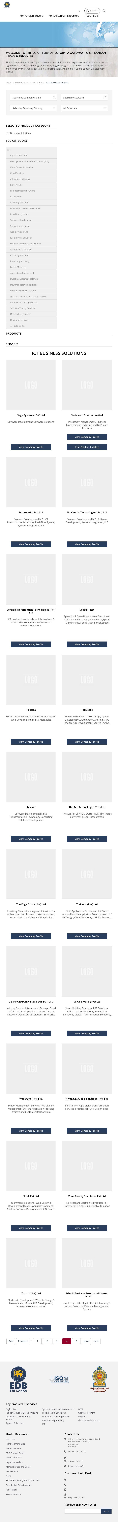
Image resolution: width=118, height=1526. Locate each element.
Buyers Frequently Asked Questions (22, 1480)
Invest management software (24, 278)
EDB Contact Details (15, 1453)
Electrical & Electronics (88, 1420)
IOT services (16, 196)
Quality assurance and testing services (28, 296)
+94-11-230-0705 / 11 (77, 1451)
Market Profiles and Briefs (18, 1466)
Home (8, 82)
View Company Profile (31, 447)
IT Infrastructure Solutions (22, 190)
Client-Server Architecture (22, 167)
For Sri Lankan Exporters (64, 17)
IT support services (19, 320)
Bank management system (23, 290)
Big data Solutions (19, 155)
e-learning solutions (19, 202)
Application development (22, 273)
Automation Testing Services (24, 302)
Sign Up (106, 1511)
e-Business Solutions (20, 179)
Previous (23, 1341)
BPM (80, 1409)
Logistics (82, 1416)
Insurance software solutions (23, 284)
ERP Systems (16, 184)
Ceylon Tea (11, 1409)
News (8, 1476)
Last (96, 1341)
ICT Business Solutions (21, 237)
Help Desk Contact (76, 1497)
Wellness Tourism (86, 1412)
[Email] (83, 1511)
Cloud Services (17, 173)
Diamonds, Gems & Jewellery (55, 1416)
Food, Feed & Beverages (54, 1412)
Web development (19, 231)
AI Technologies (17, 325)
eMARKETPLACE (14, 1457)
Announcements (13, 1448)
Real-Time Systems (19, 214)
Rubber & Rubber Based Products (22, 1412)
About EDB (91, 17)
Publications (11, 1489)
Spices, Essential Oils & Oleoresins (58, 1409)
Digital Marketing (18, 267)
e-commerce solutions (20, 249)
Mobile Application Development (25, 208)
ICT (40, 82)
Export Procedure (14, 1462)
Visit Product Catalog (87, 447)
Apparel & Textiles (15, 1423)
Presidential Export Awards (19, 1485)
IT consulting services (20, 314)
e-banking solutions (19, 255)
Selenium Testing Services (22, 308)
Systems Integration (19, 226)
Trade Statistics (13, 1494)
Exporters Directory (25, 82)
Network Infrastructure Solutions (25, 243)
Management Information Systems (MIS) (29, 161)
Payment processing (20, 261)
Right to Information (15, 1443)
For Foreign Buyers (31, 17)
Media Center (12, 1471)
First (10, 1341)
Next (86, 1341)
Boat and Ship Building (53, 1420)
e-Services (93, 4)
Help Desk (11, 1439)
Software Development (21, 220)
